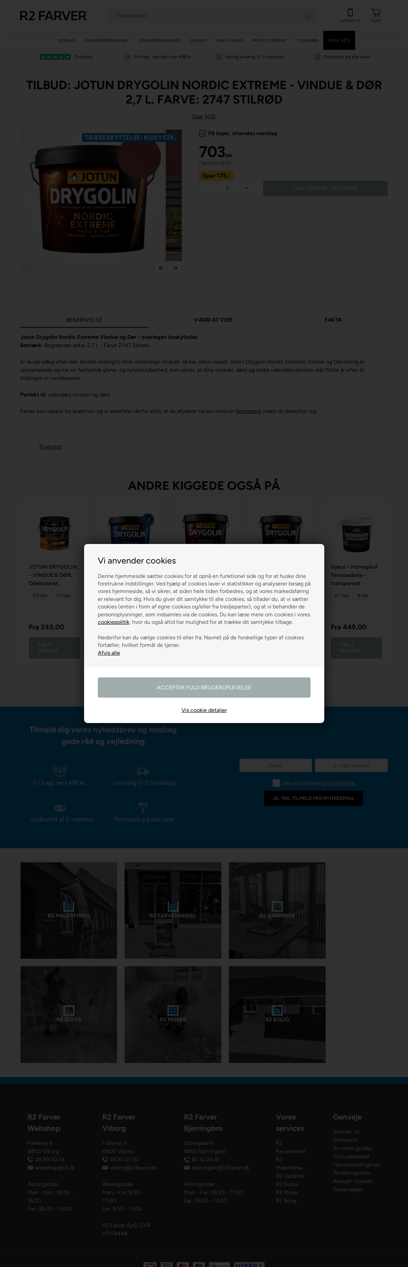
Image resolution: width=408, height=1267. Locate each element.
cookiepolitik (113, 622)
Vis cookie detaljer (204, 710)
